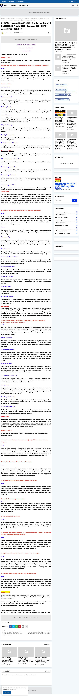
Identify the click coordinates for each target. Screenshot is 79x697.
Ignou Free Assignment (61, 94)
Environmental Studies (61, 89)
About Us (4, 1)
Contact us (11, 1)
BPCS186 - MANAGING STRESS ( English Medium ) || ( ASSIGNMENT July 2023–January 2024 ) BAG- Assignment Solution (42, 660)
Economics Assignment (61, 84)
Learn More (13, 689)
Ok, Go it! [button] (7, 692)
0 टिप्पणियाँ (47, 671)
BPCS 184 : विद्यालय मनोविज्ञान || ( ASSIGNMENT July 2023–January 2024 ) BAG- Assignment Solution (25, 659)
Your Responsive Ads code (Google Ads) (39, 12)
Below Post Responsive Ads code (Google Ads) (26, 618)
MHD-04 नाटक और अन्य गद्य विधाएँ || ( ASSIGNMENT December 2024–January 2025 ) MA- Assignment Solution (69, 57)
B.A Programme (13, 5)
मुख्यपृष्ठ (3, 18)
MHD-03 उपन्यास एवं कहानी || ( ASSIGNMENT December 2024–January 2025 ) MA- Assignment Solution (66, 46)
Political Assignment (60, 97)
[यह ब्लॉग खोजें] (63, 200)
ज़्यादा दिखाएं (47, 644)
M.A (28, 5)
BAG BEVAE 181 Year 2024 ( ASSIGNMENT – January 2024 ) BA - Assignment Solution (60, 121)
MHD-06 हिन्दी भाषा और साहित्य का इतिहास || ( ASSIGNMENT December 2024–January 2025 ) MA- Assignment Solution (69, 68)
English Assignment (60, 86)
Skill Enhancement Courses (13, 18)
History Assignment (70, 92)
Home (5, 5)
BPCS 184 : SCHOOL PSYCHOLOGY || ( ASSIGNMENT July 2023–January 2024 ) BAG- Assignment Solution (8, 660)
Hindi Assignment (60, 92)
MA (69, 94)
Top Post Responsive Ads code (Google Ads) (26, 39)
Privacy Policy (20, 1)
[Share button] (26, 626)
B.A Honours (22, 5)
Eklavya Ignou (58, 189)
